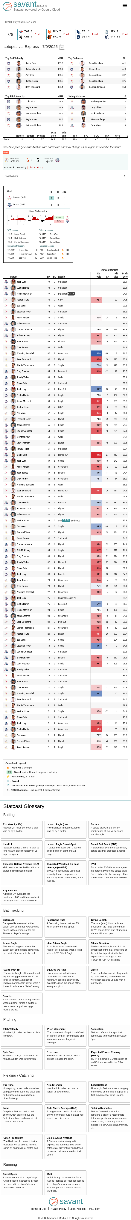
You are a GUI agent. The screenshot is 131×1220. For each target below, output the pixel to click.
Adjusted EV (10, 890)
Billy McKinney (23, 335)
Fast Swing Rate (56, 920)
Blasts (94, 970)
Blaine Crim (30, 63)
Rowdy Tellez (23, 377)
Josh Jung (21, 281)
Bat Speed (9, 920)
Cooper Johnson (97, 87)
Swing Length (99, 920)
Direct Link (9, 167)
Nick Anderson (98, 113)
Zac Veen (29, 75)
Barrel (17, 772)
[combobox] (65, 21)
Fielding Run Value (101, 1108)
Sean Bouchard (32, 87)
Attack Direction (100, 943)
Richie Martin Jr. (33, 69)
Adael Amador (23, 317)
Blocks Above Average (59, 1138)
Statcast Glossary (23, 806)
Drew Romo (22, 347)
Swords (7, 996)
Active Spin (97, 1029)
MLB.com (94, 1208)
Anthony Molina (33, 113)
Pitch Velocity (10, 1029)
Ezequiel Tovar (24, 311)
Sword (15, 781)
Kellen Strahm (23, 323)
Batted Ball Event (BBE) (104, 844)
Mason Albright (98, 119)
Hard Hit (16, 767)
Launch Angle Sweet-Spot (61, 844)
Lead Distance (99, 1085)
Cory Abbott (96, 107)
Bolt (49, 1174)
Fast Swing (18, 776)
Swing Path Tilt (12, 970)
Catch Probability (13, 1138)
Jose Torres (22, 341)
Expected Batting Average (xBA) (21, 864)
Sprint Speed (10, 1174)
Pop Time (8, 1085)
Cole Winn (30, 101)
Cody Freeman (23, 371)
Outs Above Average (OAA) (62, 1108)
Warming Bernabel (25, 353)
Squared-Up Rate (56, 970)
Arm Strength (54, 1085)
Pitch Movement (56, 1029)
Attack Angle (10, 943)
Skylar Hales (31, 107)
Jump (6, 1108)
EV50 (93, 864)
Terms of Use (39, 1208)
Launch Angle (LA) (57, 824)
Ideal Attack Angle (57, 943)
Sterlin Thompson (25, 365)
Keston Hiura (95, 75)
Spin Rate (8, 1052)
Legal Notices (78, 1208)
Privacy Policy (58, 1208)
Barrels (95, 824)
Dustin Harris (31, 81)
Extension (52, 1052)
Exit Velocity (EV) (12, 824)
